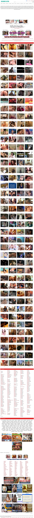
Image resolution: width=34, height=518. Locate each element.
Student (28, 386)
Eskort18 (19, 39)
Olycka (21, 381)
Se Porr (26, 463)
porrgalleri (10, 469)
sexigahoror (26, 461)
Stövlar (27, 382)
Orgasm (21, 383)
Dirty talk (8, 371)
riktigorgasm (16, 463)
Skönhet (21, 412)
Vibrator (28, 411)
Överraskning (21, 386)
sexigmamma (21, 467)
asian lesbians (18, 430)
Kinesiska (15, 387)
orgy (9, 429)
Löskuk (14, 406)
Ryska (21, 405)
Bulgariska (2, 405)
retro (9, 467)
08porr (20, 461)
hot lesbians (4, 429)
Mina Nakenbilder (24, 38)
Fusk (7, 396)
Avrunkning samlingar (3, 383)
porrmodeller (5, 466)
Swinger (28, 390)
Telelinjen (5, 38)
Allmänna (2, 375)
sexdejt (4, 471)
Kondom (15, 393)
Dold (7, 373)
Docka (8, 372)
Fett (7, 388)
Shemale (21, 410)
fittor (4, 463)
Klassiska (15, 389)
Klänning (15, 388)
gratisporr (5, 461)
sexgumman (26, 466)
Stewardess (28, 378)
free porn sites (21, 430)
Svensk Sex (25, 40)
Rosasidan (15, 39)
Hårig (7, 414)
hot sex (15, 429)
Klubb (14, 391)
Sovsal (27, 371)
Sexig (26, 464)
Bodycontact (21, 39)
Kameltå (15, 386)
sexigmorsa (21, 466)
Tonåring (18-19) (28, 399)
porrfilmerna (10, 471)
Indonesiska (15, 378)
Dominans (8, 374)
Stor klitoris (28, 380)
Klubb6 (17, 39)
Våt (27, 409)
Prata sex (14, 38)
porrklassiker (26, 469)
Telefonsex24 (18, 38)
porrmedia (26, 471)
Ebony (8, 379)
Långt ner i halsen (16, 400)
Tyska (27, 403)
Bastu (1, 390)
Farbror (8, 386)
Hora (14, 376)
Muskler (21, 373)
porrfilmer (10, 472)
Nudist (21, 377)
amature (19, 429)
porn (2, 429)
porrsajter (21, 469)
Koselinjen (16, 38)
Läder (14, 398)
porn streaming (12, 429)
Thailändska (28, 397)
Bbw (1, 391)
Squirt (27, 376)
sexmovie (21, 464)
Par (20, 389)
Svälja (27, 387)
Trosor (27, 401)
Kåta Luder (3, 40)
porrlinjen (26, 473)
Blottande (2, 397)
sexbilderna (10, 461)
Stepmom (28, 377)
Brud (1, 403)
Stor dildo (28, 379)
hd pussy (19, 431)
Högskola (15, 374)
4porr (10, 464)
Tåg (27, 393)
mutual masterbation (29, 430)
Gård (7, 403)
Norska (21, 376)
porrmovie (26, 470)
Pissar (21, 392)
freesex (4, 467)
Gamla (8, 399)
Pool (20, 394)
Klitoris (14, 390)
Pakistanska (21, 388)
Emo (7, 380)
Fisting (8, 389)
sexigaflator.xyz (4, 517)
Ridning (21, 401)
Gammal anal (8, 401)
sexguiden (26, 467)
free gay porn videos (23, 429)
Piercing (21, 391)
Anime (1, 378)
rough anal (21, 428)
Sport (27, 374)
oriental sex (10, 430)
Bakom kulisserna (2, 388)
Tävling (27, 395)
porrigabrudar (5, 474)
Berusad (1, 393)
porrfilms (10, 470)
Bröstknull (2, 401)
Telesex (12, 38)
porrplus (21, 473)
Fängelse (8, 385)
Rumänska (21, 403)
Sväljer (27, 388)
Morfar (21, 370)
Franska (8, 394)
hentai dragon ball (17, 428)
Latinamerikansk (15, 402)
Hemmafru (15, 371)
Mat (14, 411)
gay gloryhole (7, 430)
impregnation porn (3, 428)
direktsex (5, 464)
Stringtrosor (28, 383)
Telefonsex (10, 38)
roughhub (16, 464)
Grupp (8, 409)
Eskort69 (5, 40)
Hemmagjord (15, 372)
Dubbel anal (8, 376)
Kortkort (15, 395)
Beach (1, 392)
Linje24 (3, 38)
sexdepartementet (6, 469)
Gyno (7, 411)
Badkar (1, 387)
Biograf (1, 395)
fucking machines (23, 428)
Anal (1, 377)
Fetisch (8, 387)
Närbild (21, 375)
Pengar (21, 390)
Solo (20, 416)
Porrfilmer (27, 40)
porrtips (15, 466)
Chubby (1, 410)
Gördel (8, 405)
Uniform (28, 406)
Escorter (14, 40)
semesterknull (11, 466)
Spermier (28, 373)
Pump (21, 398)
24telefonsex (10, 463)
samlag (15, 467)
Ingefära (15, 379)
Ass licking (2, 381)
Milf (14, 413)
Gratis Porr (20, 40)
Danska (8, 370)
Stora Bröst (28, 381)
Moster (21, 372)
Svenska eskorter (31, 38)
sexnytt (21, 463)
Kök (14, 392)
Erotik (18, 40)
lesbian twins (31, 429)
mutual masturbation (27, 429)
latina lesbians (31, 428)
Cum (1, 412)
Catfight (1, 408)
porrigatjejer (10, 474)
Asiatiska (2, 380)
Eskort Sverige (27, 38)
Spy (27, 375)
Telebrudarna (7, 38)
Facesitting (8, 383)
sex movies (7, 428)
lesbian (14, 428)
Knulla (29, 40)
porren (15, 473)
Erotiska (8, 381)
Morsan (21, 371)
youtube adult (27, 428)
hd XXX (17, 429)
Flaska (8, 390)
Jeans (14, 384)
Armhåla (1, 379)
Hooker (14, 375)
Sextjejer (13, 39)
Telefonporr (21, 38)
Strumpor (28, 385)
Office (21, 380)
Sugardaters (31, 40)
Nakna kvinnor (7, 40)
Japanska (15, 383)
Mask (14, 409)
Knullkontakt (16, 40)
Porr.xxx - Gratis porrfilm (17, 28)
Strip (27, 384)
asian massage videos (14, 430)
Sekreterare (21, 408)
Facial (8, 384)
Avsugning (2, 384)
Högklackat (15, 373)
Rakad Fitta (22, 40)
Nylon (21, 378)
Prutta (21, 396)
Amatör (1, 376)
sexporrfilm (21, 471)
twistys (9, 428)
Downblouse (8, 375)
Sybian (27, 391)
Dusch (8, 377)
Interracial (15, 381)
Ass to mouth (2, 382)
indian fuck (16, 431)
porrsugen (5, 472)
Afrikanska (2, 374)
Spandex (28, 372)
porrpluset (21, 472)
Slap (20, 414)
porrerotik (16, 472)
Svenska (28, 389)
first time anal (4, 430)
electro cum (22, 431)
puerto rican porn (12, 431)
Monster (15, 415)
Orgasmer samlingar (22, 384)
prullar (15, 461)
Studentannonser (11, 40)
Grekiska (8, 407)
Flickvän (8, 391)
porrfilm (15, 469)
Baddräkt (2, 386)
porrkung (26, 474)
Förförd (8, 392)
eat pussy (12, 428)
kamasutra (7, 429)
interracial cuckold (25, 430)
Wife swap (28, 414)
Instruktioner (15, 380)
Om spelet (21, 382)
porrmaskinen (26, 472)
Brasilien (2, 399)
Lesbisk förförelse (16, 404)
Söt (27, 370)
